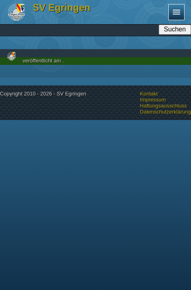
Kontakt (149, 94)
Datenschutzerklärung (165, 112)
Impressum (153, 100)
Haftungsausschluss (163, 106)
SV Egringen (61, 7)
